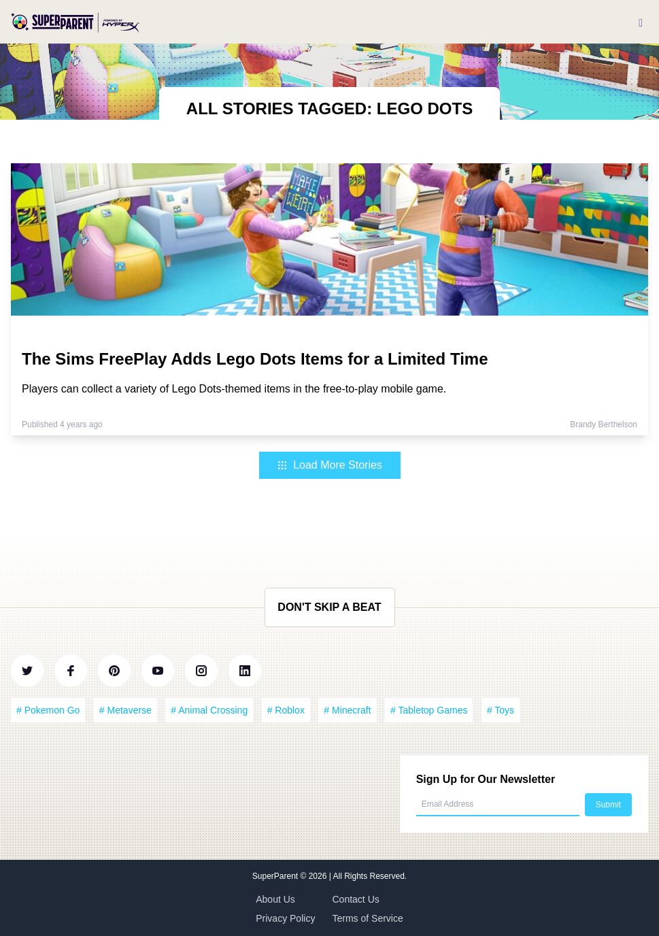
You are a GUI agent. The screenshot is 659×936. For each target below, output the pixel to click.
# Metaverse (125, 710)
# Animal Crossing (209, 710)
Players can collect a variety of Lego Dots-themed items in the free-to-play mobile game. (234, 389)
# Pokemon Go (48, 710)
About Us (275, 899)
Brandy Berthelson (603, 424)
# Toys (500, 710)
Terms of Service (368, 918)
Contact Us (356, 899)
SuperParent (276, 876)
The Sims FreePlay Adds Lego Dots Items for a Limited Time (255, 359)
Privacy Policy (285, 918)
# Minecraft (347, 710)
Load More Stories (329, 465)
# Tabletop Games (428, 710)
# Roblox (286, 710)
